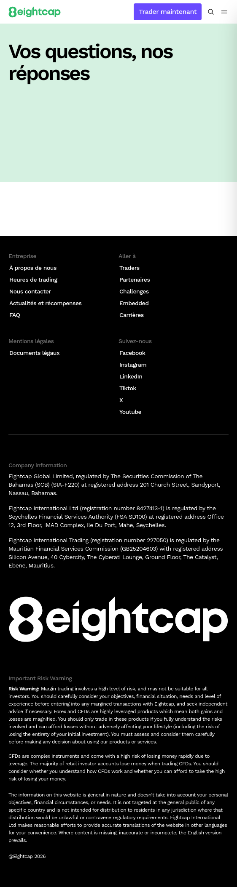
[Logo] (34, 11)
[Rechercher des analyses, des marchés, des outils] (211, 12)
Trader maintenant (168, 12)
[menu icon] (224, 12)
